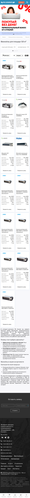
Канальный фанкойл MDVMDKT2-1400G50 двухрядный (21, 192)
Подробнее (20, 480)
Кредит (3, 469)
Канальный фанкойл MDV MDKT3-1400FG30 (22, 268)
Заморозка (15, 459)
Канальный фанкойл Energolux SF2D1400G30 (7, 116)
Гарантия (18, 466)
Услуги (10, 463)
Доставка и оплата (7, 466)
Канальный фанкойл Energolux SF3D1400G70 (21, 77)
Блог (9, 469)
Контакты (16, 469)
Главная (3, 463)
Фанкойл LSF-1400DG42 (5, 153)
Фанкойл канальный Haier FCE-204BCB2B (21, 153)
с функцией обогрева (8, 47)
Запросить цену (7, 94)
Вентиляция (18, 456)
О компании (19, 463)
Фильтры (6, 55)
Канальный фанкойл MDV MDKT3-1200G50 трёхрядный (7, 269)
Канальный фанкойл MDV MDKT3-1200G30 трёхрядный (22, 231)
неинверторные (23, 47)
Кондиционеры (6, 456)
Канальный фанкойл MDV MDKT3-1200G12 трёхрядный (7, 231)
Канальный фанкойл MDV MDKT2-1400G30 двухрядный (7, 192)
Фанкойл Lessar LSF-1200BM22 (21, 115)
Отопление (5, 459)
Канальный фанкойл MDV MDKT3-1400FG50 (8, 307)
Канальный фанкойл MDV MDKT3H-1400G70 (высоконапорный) (8, 77)
